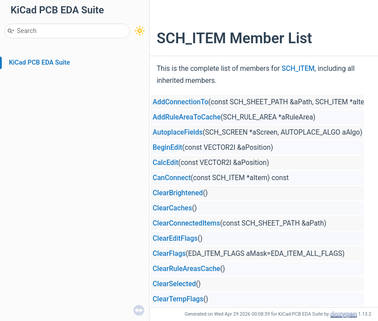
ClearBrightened (178, 193)
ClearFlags (169, 254)
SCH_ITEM (298, 69)
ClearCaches (172, 208)
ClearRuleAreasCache (186, 269)
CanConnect (172, 178)
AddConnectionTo (180, 102)
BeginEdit (167, 148)
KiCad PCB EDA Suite (39, 62)
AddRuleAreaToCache (186, 117)
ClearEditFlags (175, 239)
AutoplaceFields (178, 132)
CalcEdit (165, 163)
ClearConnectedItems (186, 223)
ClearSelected (174, 284)
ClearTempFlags (178, 299)
